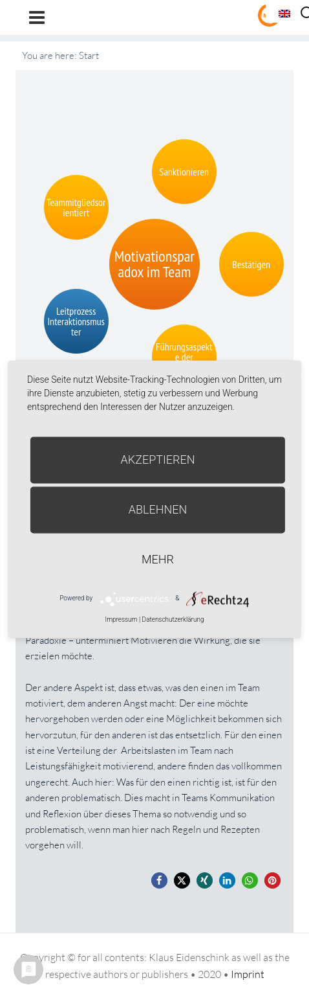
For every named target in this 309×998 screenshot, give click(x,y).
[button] (159, 880)
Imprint (247, 974)
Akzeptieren (158, 459)
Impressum (121, 619)
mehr (158, 559)
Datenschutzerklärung (173, 619)
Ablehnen (158, 509)
